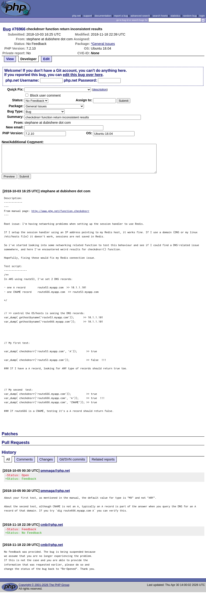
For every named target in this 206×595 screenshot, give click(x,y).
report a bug (121, 15)
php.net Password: (80, 80)
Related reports (103, 459)
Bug (7, 29)
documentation (103, 15)
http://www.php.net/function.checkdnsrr (60, 210)
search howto (160, 15)
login (202, 15)
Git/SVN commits (72, 459)
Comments (24, 459)
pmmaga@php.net (55, 470)
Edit (46, 59)
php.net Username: (22, 80)
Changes (46, 459)
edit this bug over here (83, 75)
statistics (175, 15)
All (8, 459)
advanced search (140, 15)
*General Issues (103, 44)
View (10, 59)
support (87, 15)
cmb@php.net (52, 526)
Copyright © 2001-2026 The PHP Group (44, 587)
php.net (76, 15)
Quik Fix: (15, 89)
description (100, 89)
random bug (190, 15)
